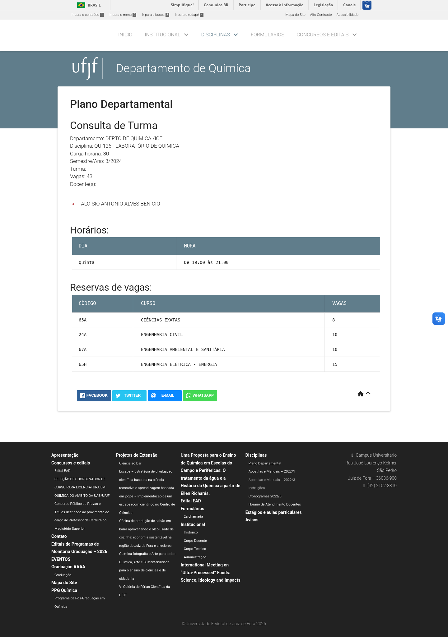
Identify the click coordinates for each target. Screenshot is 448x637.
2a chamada (193, 517)
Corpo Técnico (195, 549)
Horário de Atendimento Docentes (275, 504)
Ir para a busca (155, 15)
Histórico (191, 532)
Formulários (267, 35)
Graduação (62, 575)
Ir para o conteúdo (88, 15)
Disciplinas (215, 35)
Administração (195, 557)
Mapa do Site (295, 15)
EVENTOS (60, 559)
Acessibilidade (347, 15)
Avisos (252, 519)
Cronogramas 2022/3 (265, 496)
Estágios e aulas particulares (273, 512)
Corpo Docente (195, 541)
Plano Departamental (265, 463)
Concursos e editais (323, 35)
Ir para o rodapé (189, 15)
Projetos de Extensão (136, 455)
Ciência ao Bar (130, 463)
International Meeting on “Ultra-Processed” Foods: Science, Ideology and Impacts (210, 572)
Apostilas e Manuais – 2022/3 (272, 480)
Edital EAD (62, 471)
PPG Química (64, 590)
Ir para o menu (123, 15)
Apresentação (64, 455)
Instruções (257, 488)
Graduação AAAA (68, 566)
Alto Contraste (321, 15)
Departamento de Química (183, 68)
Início (125, 35)
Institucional (162, 35)
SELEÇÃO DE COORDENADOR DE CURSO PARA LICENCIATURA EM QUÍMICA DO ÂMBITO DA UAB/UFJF (82, 487)
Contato (59, 536)
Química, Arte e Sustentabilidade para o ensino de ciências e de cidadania (144, 570)
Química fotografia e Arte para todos (147, 554)
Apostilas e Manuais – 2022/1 (272, 471)
